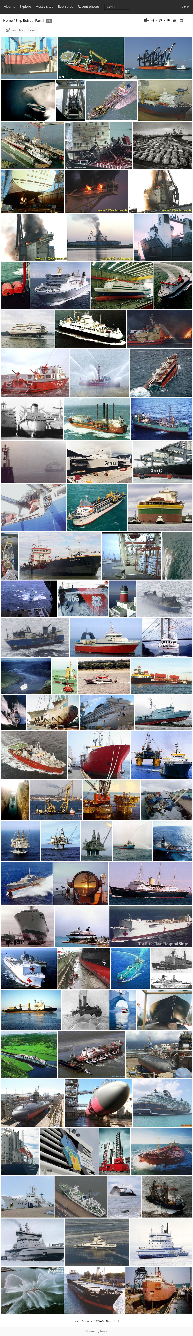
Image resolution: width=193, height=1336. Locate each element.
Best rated (65, 6)
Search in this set (23, 30)
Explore (25, 6)
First (76, 1321)
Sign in (185, 6)
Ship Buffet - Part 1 (30, 20)
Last (116, 1321)
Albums (9, 6)
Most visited (45, 6)
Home (8, 20)
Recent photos (89, 6)
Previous (86, 1321)
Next (109, 1321)
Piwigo (103, 1331)
